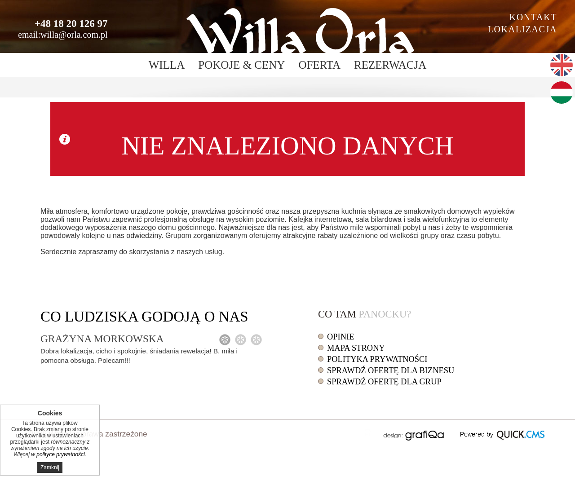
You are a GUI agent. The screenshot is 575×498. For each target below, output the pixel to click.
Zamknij (49, 467)
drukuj (367, 432)
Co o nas (144, 316)
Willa (167, 65)
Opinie (340, 336)
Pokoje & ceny (241, 65)
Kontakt (533, 17)
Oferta (319, 65)
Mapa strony (356, 348)
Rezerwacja (390, 65)
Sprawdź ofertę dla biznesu (390, 370)
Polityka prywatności (377, 359)
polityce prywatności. (61, 454)
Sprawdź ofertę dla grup (384, 381)
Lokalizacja (522, 29)
